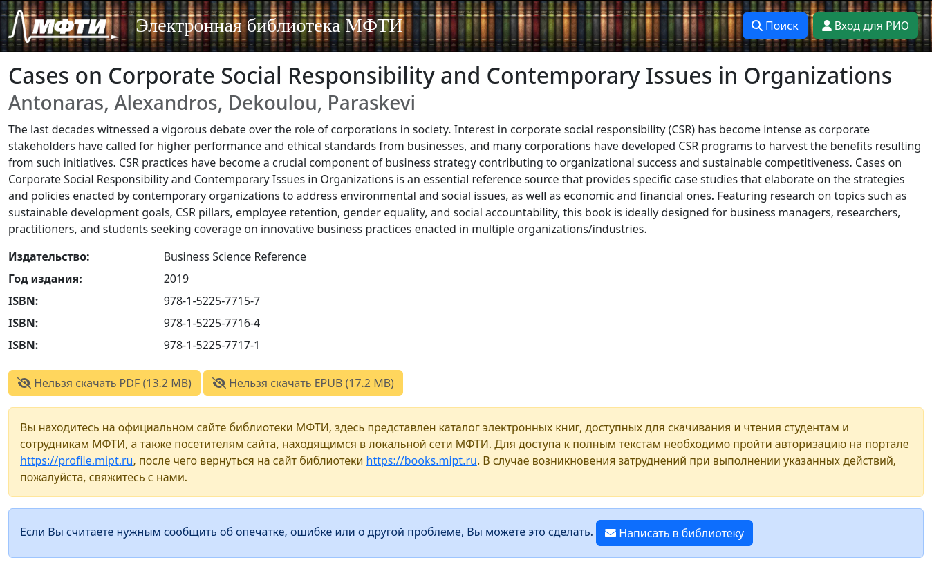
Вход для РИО (865, 25)
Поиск (775, 25)
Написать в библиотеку (674, 533)
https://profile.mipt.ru (76, 460)
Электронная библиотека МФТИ (269, 25)
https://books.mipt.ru (421, 460)
